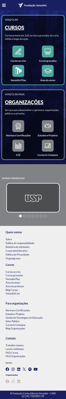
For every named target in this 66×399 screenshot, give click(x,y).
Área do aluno (13, 282)
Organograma (13, 258)
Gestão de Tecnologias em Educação (24, 317)
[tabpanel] (33, 197)
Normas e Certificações (18, 310)
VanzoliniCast (13, 293)
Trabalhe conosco (15, 345)
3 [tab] (28, 216)
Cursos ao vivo (13, 271)
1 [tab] (20, 216)
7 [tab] (45, 216)
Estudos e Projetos (15, 314)
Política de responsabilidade (20, 243)
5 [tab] (37, 216)
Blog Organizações (15, 328)
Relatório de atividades (17, 246)
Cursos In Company (16, 324)
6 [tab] (41, 216)
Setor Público (12, 321)
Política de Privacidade (17, 254)
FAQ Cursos (12, 352)
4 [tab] (33, 216)
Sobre (9, 239)
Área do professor (15, 286)
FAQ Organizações (15, 356)
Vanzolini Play (13, 279)
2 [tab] (24, 216)
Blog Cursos (12, 289)
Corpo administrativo (17, 250)
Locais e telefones (15, 348)
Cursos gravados (14, 275)
